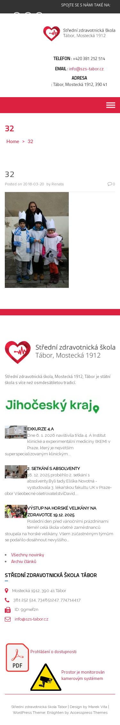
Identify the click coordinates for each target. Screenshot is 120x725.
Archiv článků (23, 561)
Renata (58, 184)
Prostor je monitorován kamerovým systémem (83, 675)
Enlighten (55, 712)
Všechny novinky (27, 554)
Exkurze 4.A (40, 429)
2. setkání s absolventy (53, 468)
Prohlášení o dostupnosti (53, 651)
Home (12, 141)
